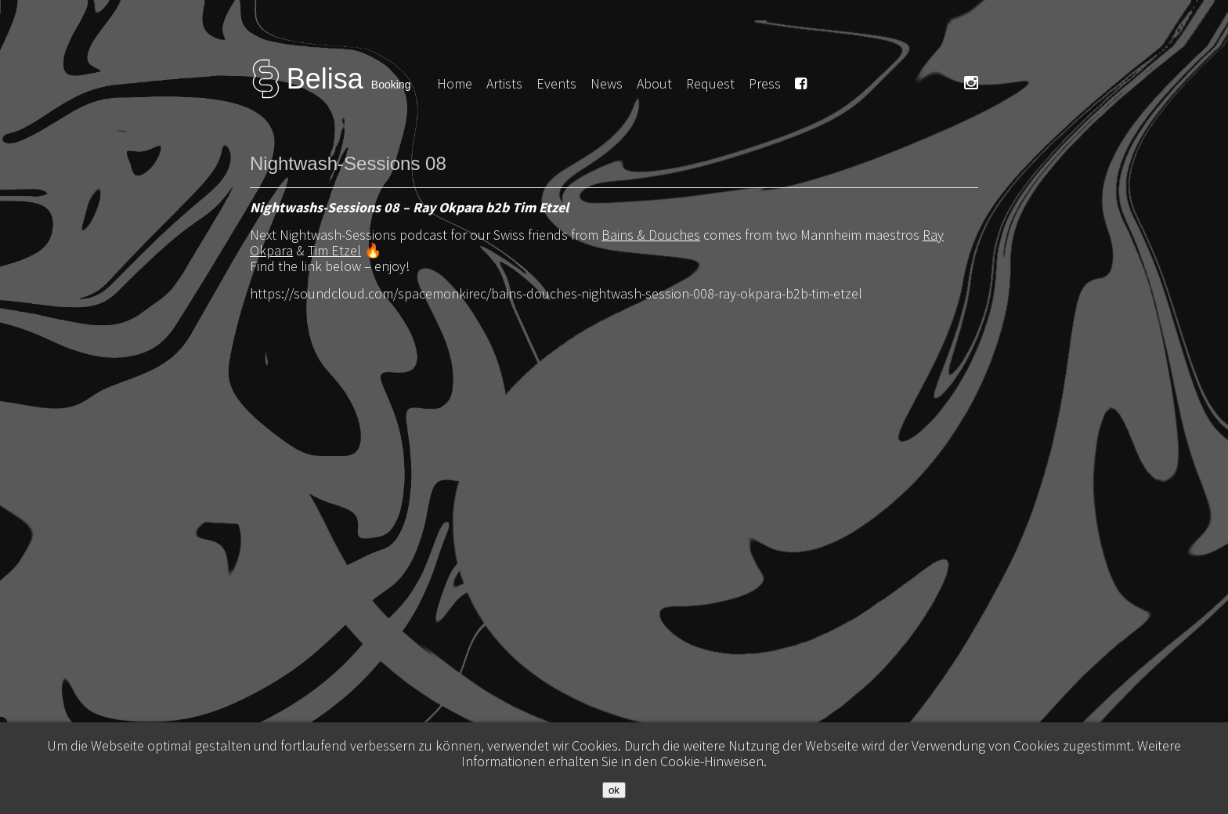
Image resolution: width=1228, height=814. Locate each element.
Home (454, 83)
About (654, 83)
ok (614, 790)
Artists (504, 83)
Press (765, 83)
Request (710, 83)
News (607, 83)
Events (556, 83)
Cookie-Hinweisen (712, 761)
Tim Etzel (334, 250)
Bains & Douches (650, 235)
